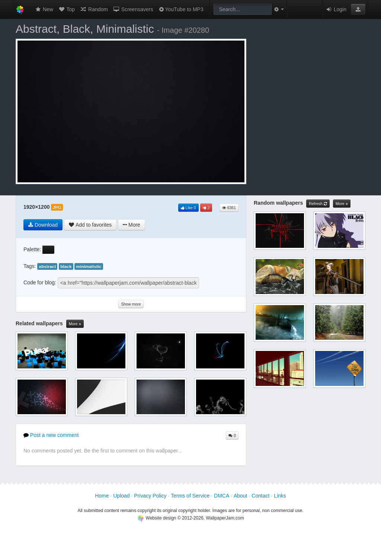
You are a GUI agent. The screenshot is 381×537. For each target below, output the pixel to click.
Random (94, 9)
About (240, 496)
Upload (121, 496)
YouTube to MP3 (180, 9)
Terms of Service (190, 496)
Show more (131, 304)
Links (280, 496)
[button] (358, 9)
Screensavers (133, 9)
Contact (260, 496)
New (44, 9)
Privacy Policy (150, 496)
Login (336, 9)
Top (66, 9)
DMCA (221, 496)
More (75, 324)
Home (102, 496)
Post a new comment (51, 435)
